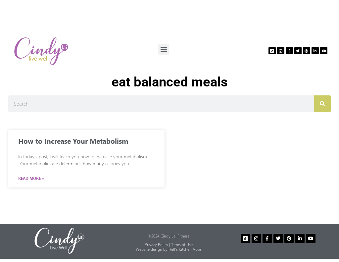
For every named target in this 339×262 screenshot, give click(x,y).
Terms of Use (182, 244)
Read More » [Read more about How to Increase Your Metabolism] (31, 178)
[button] (163, 49)
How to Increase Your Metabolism (73, 141)
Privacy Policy (156, 244)
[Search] (322, 103)
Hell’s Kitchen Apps (185, 249)
